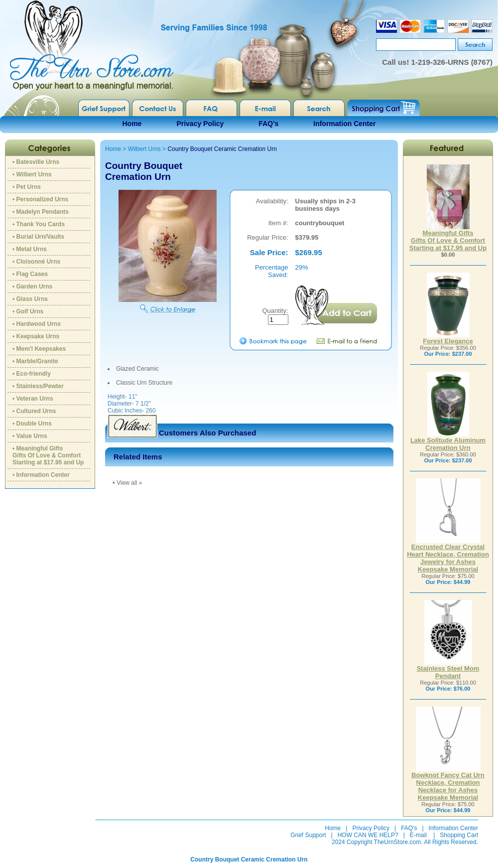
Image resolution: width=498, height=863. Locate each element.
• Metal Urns (29, 249)
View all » (129, 482)
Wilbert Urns (144, 148)
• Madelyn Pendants (40, 211)
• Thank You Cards (38, 224)
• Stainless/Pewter (38, 386)
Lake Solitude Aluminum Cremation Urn (448, 441)
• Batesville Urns (35, 161)
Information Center (344, 124)
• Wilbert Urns (32, 174)
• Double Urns (32, 423)
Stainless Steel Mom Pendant (448, 669)
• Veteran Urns (32, 398)
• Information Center (41, 474)
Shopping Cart (459, 835)
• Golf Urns (27, 311)
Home (132, 124)
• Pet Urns (26, 186)
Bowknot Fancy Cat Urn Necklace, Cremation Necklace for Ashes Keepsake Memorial (448, 783)
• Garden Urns (32, 286)
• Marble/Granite (35, 361)
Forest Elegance (448, 338)
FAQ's (268, 124)
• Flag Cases (30, 274)
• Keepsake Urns (35, 336)
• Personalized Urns (40, 199)
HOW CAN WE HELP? (368, 835)
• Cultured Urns (34, 411)
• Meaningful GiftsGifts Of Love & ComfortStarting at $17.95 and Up (48, 455)
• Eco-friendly (31, 373)
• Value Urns (29, 435)
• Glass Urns (30, 298)
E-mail (418, 835)
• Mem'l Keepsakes (39, 348)
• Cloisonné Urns (36, 261)
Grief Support (308, 835)
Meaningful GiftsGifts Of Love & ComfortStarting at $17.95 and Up (448, 237)
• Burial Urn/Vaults (38, 236)
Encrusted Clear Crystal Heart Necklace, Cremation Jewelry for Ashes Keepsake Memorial (448, 555)
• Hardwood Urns (36, 323)
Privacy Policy (200, 124)
